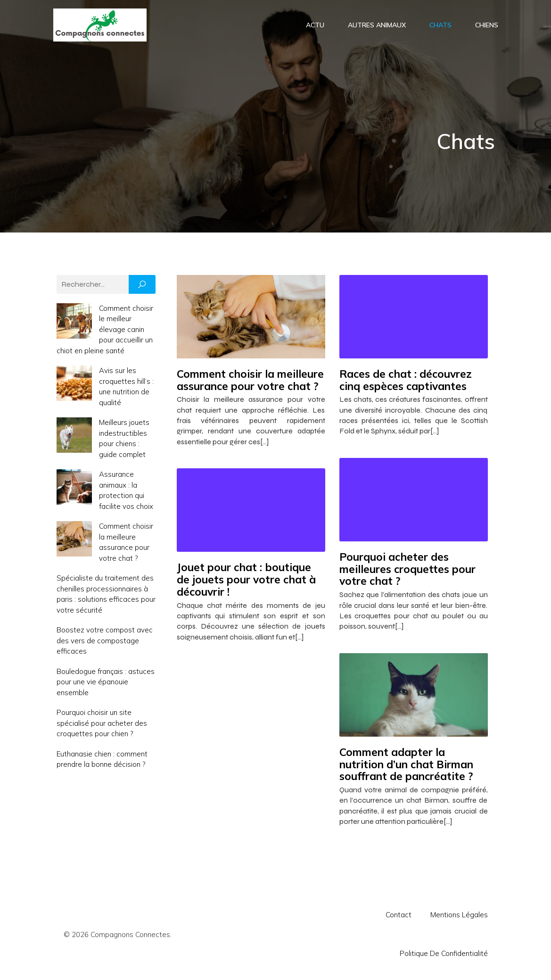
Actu (315, 25)
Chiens (486, 25)
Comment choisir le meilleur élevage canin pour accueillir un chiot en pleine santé (105, 331)
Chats (440, 25)
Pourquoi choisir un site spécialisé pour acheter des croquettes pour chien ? (102, 725)
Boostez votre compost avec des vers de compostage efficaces (105, 642)
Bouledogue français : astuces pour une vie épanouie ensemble (106, 684)
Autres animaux (377, 25)
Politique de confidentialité (444, 955)
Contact (398, 916)
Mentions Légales (459, 916)
